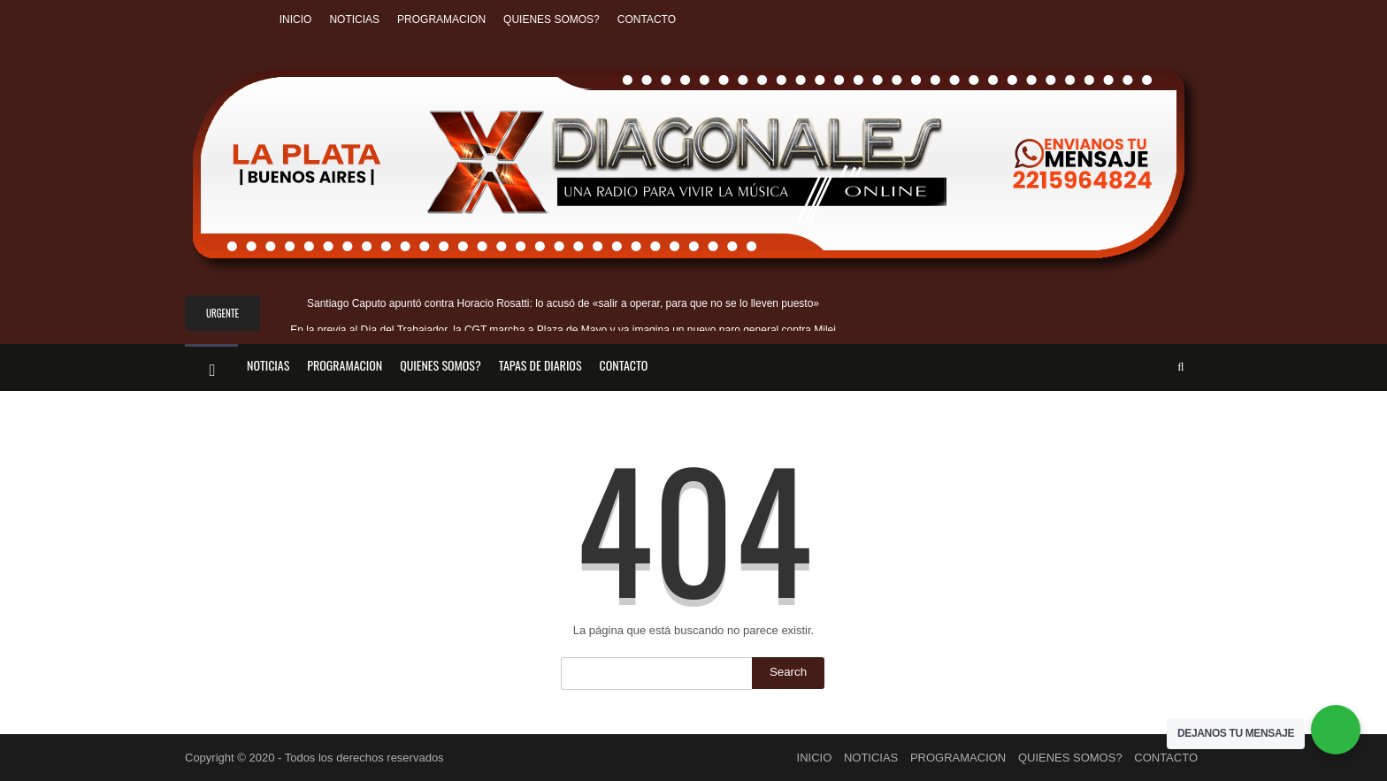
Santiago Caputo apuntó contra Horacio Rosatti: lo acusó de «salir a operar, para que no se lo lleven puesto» (563, 303)
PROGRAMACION (441, 19)
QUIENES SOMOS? (551, 19)
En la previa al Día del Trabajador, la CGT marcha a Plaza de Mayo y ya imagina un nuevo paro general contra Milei (563, 330)
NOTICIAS (354, 19)
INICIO (296, 19)
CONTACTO (646, 19)
